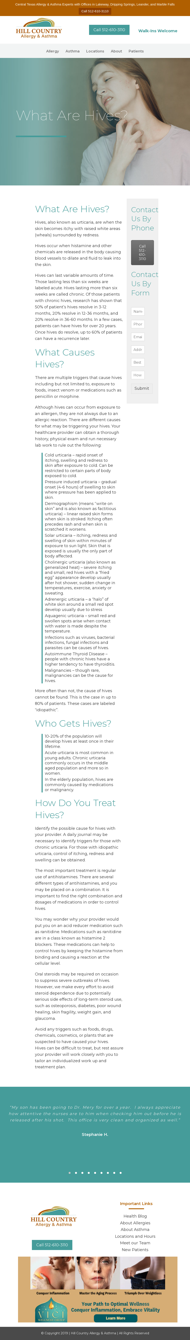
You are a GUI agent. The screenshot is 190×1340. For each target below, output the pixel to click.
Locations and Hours (135, 1236)
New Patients (135, 1249)
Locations (95, 51)
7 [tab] (108, 1173)
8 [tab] (114, 1173)
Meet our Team (135, 1243)
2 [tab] (76, 1173)
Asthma (73, 51)
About (116, 51)
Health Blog (135, 1216)
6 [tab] (101, 1173)
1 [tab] (70, 1173)
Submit (142, 388)
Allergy (52, 51)
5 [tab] (95, 1173)
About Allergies (135, 1223)
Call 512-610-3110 (94, 11)
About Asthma (135, 1229)
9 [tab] (121, 1173)
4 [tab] (89, 1173)
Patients (136, 51)
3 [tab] (82, 1173)
